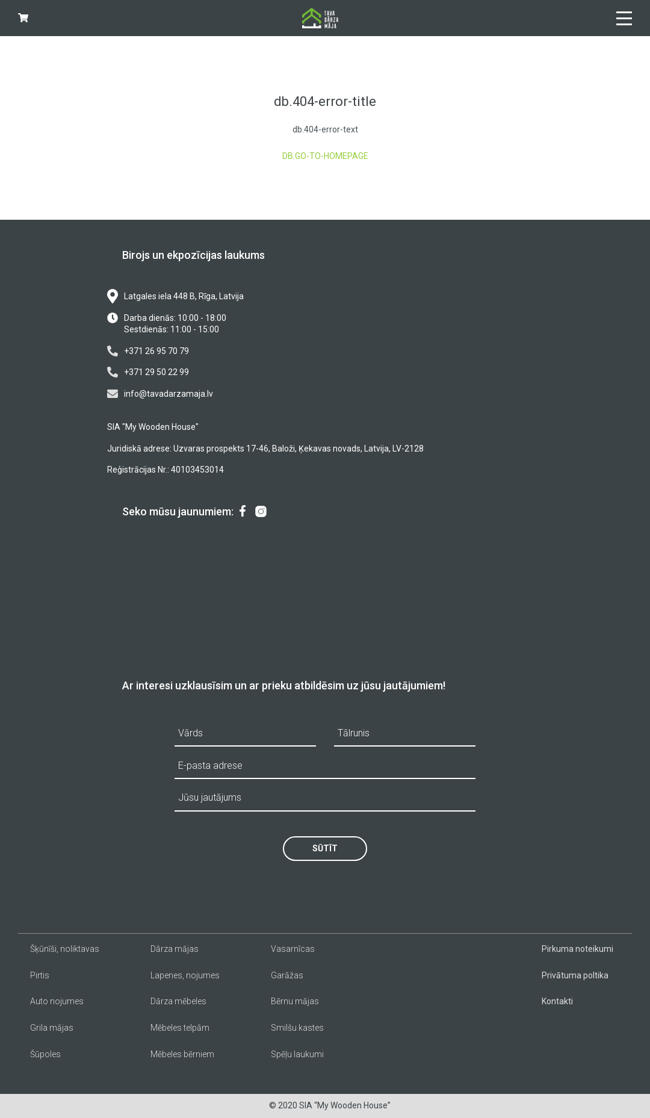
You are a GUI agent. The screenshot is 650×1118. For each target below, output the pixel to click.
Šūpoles (45, 1054)
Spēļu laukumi (297, 1054)
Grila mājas (51, 1028)
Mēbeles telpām (179, 1028)
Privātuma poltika (575, 975)
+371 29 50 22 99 (148, 372)
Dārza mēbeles (178, 1001)
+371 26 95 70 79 (148, 351)
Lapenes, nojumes (185, 975)
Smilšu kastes (297, 1028)
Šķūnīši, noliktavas (64, 949)
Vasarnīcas (293, 949)
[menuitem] (243, 511)
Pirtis (39, 975)
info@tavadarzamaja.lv (160, 393)
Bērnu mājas (295, 1001)
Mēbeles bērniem (182, 1054)
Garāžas (287, 975)
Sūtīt (325, 848)
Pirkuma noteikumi (577, 949)
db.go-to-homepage (325, 156)
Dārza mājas (174, 949)
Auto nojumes (57, 1001)
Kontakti (557, 1001)
